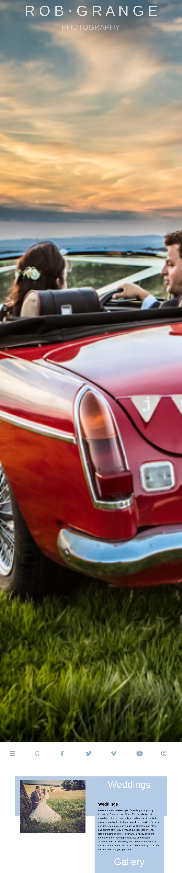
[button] (13, 753)
